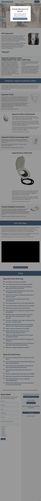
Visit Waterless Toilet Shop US (20, 18)
